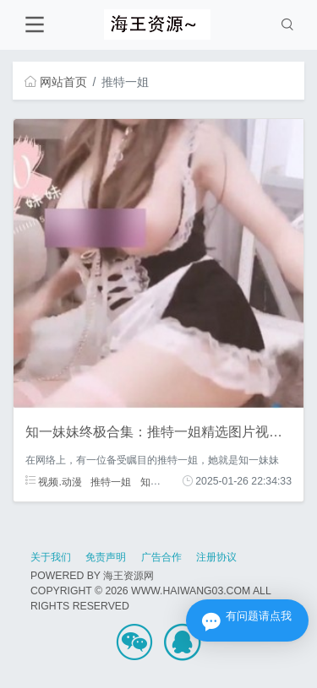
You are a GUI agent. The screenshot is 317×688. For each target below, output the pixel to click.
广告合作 (161, 557)
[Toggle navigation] (34, 24)
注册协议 (216, 557)
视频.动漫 (53, 481)
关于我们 (50, 557)
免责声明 (105, 557)
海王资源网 (128, 576)
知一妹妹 (160, 481)
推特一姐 (110, 481)
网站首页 (56, 82)
